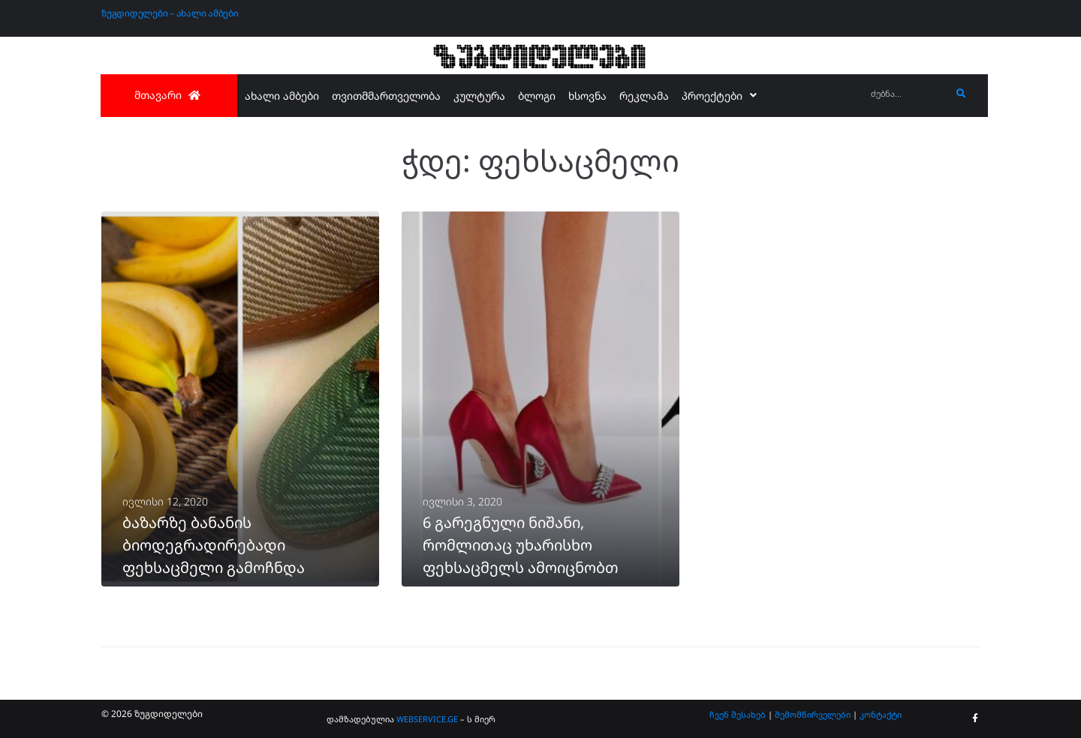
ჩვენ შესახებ (737, 714)
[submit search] (961, 93)
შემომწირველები (813, 714)
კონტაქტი (881, 714)
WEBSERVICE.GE (427, 718)
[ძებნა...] (907, 94)
